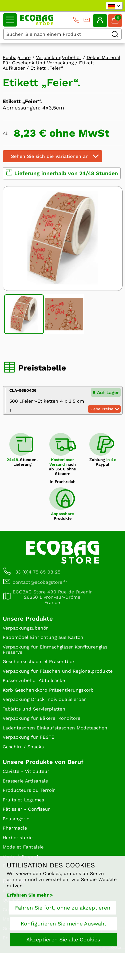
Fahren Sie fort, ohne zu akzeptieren (62, 908)
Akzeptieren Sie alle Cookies (63, 939)
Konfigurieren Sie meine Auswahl (63, 923)
